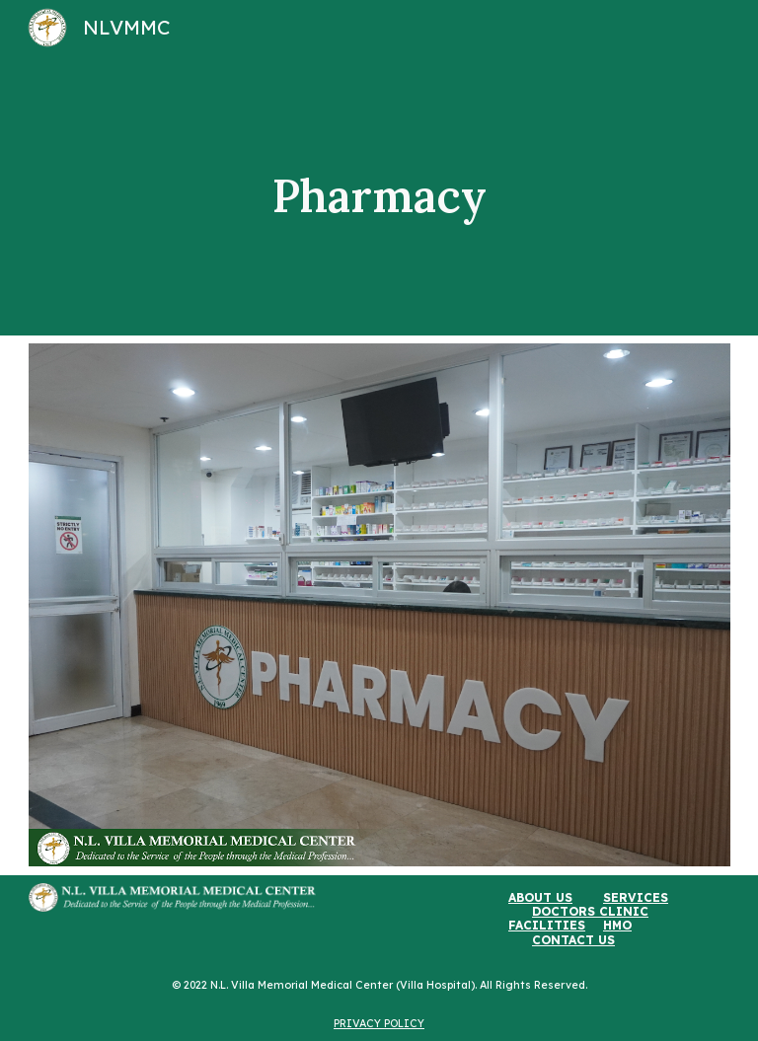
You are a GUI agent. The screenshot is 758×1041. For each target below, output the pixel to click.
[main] (379, 195)
